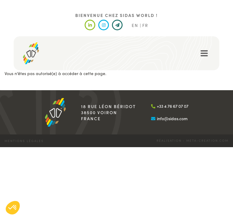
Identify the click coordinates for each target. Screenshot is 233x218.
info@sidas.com (172, 118)
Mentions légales (24, 141)
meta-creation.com (207, 140)
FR (145, 25)
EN (135, 25)
